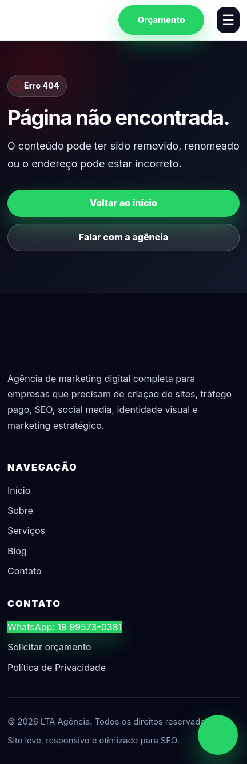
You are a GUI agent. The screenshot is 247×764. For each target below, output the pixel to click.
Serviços (26, 530)
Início (18, 490)
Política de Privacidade (56, 667)
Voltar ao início (123, 202)
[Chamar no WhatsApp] (218, 735)
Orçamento (161, 19)
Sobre (20, 510)
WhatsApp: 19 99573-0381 (64, 627)
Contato (24, 571)
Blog (17, 551)
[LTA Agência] (56, 20)
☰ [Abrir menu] (228, 20)
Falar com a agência (123, 237)
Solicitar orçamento (49, 647)
